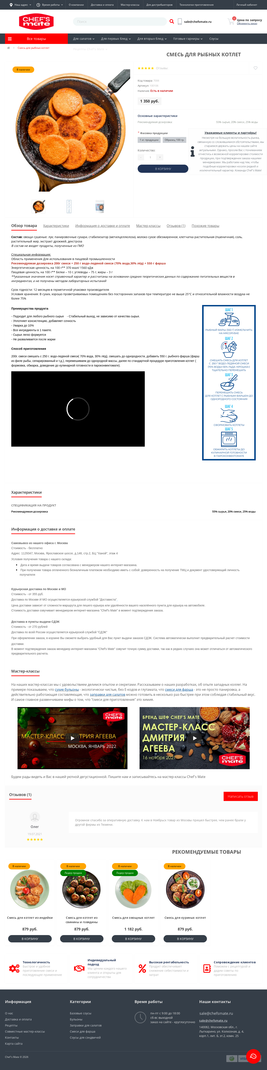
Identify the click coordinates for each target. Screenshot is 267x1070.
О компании (76, 4)
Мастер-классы (130, 4)
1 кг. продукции (149, 140)
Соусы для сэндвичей (85, 1037)
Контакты (12, 1037)
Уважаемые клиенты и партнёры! (231, 133)
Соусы (214, 39)
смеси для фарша (179, 689)
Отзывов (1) (176, 225)
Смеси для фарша (82, 1031)
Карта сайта (14, 1044)
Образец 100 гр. (174, 140)
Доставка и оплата (102, 4)
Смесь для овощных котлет (133, 918)
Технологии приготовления (197, 4)
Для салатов (84, 39)
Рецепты (11, 1025)
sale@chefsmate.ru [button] (216, 1013)
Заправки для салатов (86, 1025)
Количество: (146, 150)
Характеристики (56, 225)
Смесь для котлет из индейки (30, 918)
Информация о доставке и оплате (102, 225)
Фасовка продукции (153, 133)
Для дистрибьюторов (159, 4)
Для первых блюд (116, 39)
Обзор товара (24, 225)
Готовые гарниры (188, 39)
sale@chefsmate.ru (213, 1021)
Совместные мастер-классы (25, 1031)
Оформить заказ (247, 23)
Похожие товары (205, 225)
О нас (9, 1013)
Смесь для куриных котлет (185, 918)
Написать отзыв (241, 796)
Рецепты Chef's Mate (90, 49)
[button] (20, 5)
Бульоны (76, 1019)
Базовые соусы (80, 1013)
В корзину (163, 169)
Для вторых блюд (152, 39)
